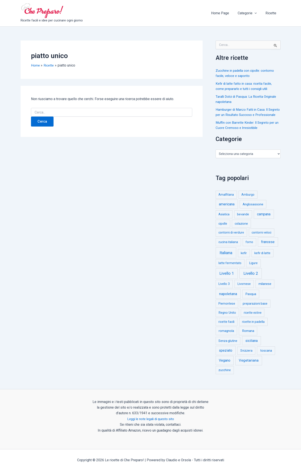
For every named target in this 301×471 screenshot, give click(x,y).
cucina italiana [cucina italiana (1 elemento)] (228, 247)
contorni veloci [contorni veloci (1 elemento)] (261, 237)
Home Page (224, 13)
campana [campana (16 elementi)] (263, 219)
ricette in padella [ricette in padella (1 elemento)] (253, 327)
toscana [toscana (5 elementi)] (266, 356)
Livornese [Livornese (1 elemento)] (244, 289)
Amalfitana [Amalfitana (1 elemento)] (226, 199)
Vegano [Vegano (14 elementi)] (224, 366)
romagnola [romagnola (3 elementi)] (226, 336)
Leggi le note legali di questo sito (150, 419)
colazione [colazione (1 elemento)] (241, 229)
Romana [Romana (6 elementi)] (248, 336)
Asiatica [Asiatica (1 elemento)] (223, 219)
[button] (257, 13)
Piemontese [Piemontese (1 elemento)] (226, 308)
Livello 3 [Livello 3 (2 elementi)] (224, 289)
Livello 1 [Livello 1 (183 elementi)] (226, 278)
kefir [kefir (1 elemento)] (244, 258)
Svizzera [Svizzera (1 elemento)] (246, 355)
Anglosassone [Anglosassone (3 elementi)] (253, 209)
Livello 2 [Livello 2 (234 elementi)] (250, 278)
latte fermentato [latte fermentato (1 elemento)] (229, 268)
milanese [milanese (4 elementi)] (265, 289)
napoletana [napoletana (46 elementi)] (228, 299)
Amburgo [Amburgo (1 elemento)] (247, 199)
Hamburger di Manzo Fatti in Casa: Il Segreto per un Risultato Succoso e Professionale (243, 114)
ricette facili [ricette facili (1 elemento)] (226, 327)
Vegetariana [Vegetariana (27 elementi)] (249, 366)
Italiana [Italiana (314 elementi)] (226, 257)
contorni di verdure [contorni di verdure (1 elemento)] (231, 237)
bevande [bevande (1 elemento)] (243, 219)
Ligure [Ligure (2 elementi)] (253, 268)
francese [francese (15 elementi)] (268, 247)
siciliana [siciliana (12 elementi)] (251, 346)
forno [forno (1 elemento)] (249, 247)
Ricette (271, 13)
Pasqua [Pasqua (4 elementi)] (251, 299)
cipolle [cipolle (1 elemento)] (222, 229)
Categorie (249, 13)
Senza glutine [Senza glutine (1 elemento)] (227, 346)
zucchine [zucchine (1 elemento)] (224, 375)
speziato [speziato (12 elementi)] (225, 356)
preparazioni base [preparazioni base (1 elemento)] (255, 308)
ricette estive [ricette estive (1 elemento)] (253, 318)
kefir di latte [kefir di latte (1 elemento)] (262, 258)
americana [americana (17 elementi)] (226, 209)
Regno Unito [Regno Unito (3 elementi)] (227, 318)
